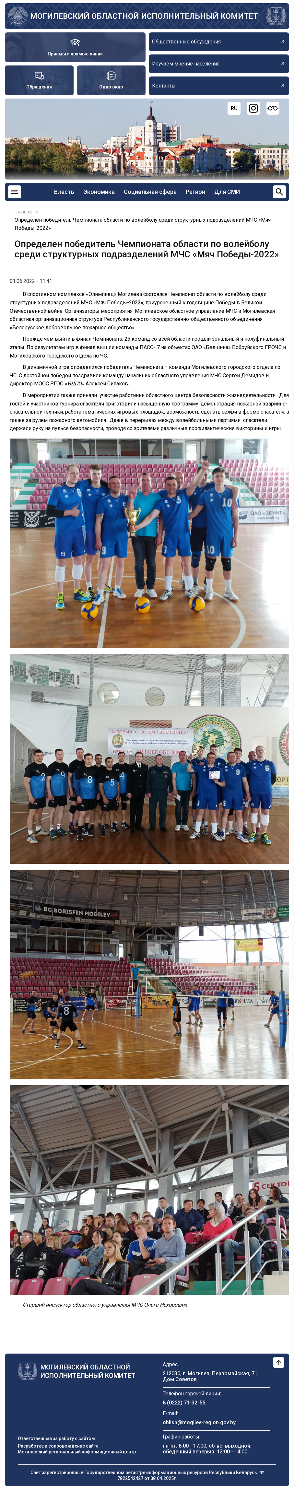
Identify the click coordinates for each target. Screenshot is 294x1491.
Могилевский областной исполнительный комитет (144, 16)
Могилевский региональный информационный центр (77, 1451)
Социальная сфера (150, 191)
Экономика (99, 191)
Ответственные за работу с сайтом (56, 1438)
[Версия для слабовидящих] (272, 108)
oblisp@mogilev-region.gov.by (199, 1422)
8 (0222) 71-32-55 (184, 1403)
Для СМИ (227, 191)
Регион (195, 191)
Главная (23, 211)
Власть (64, 191)
